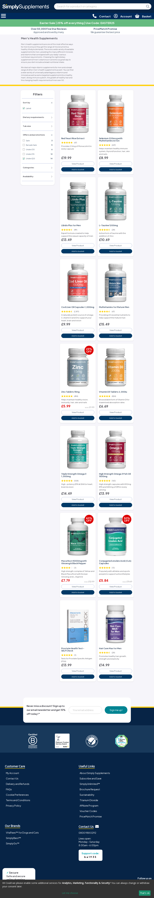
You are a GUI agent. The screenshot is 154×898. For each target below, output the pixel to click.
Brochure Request (90, 788)
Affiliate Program (89, 805)
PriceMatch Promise (91, 815)
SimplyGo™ (12, 842)
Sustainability (87, 794)
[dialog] (77, 889)
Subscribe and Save (90, 777)
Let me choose (70, 893)
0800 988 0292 (87, 832)
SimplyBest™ (13, 837)
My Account (12, 772)
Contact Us (12, 777)
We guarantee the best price (105, 30)
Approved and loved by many (48, 30)
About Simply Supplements (95, 772)
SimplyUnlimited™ (90, 783)
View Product (78, 163)
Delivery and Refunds (17, 783)
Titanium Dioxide (89, 799)
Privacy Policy (13, 805)
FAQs (9, 788)
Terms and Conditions (18, 799)
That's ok (145, 893)
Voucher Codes (88, 810)
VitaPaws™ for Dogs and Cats (22, 831)
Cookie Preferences (17, 794)
